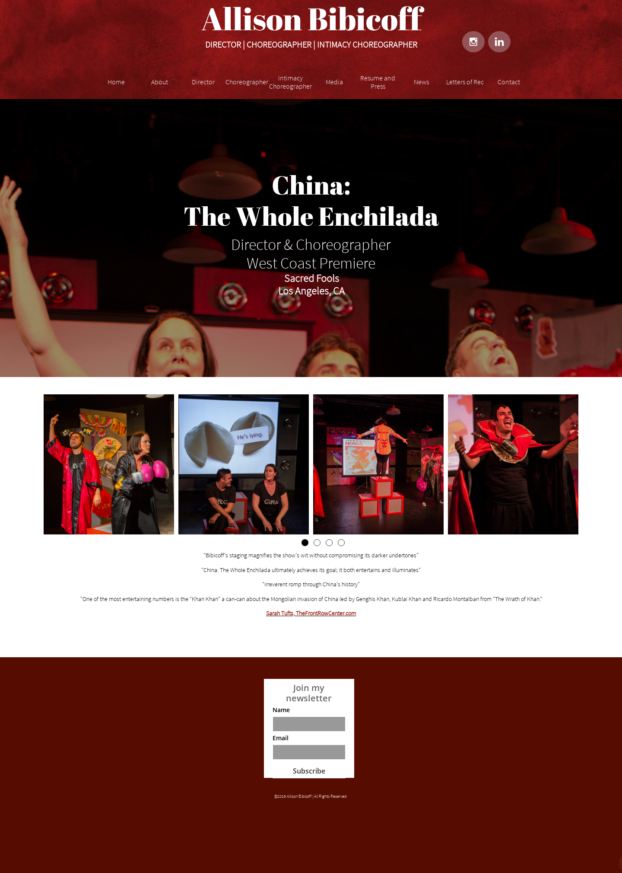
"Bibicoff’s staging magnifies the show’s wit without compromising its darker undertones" (311, 555)
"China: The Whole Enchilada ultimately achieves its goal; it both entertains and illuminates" (311, 570)
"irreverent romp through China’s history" (311, 584)
